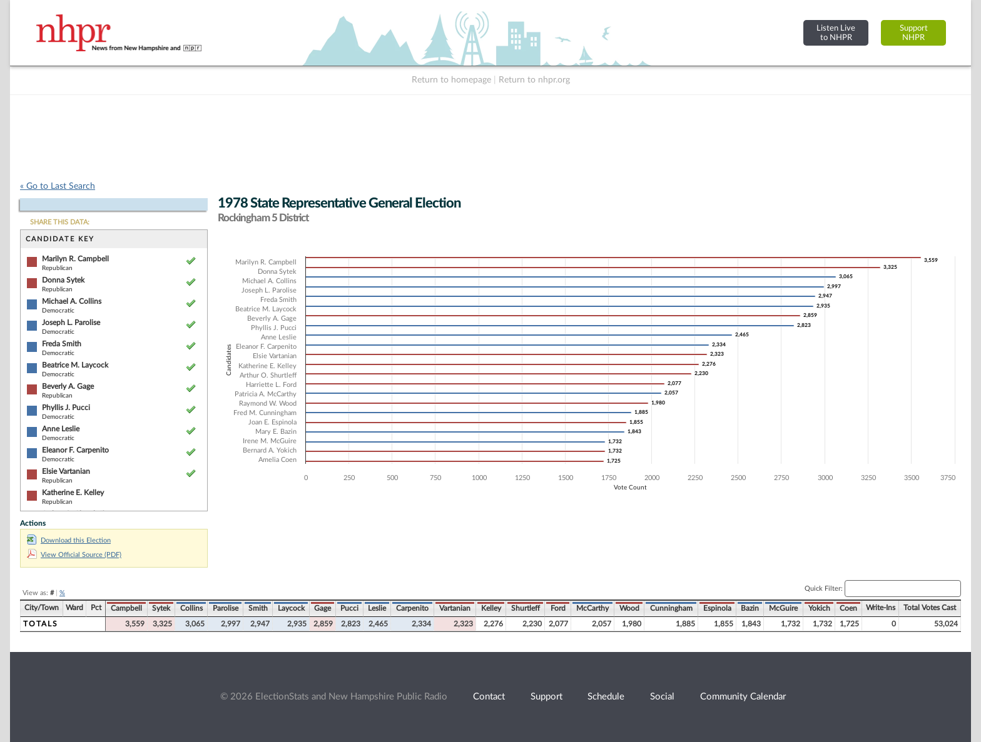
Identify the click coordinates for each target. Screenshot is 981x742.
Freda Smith (61, 344)
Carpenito (412, 608)
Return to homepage (451, 80)
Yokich (819, 608)
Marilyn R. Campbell (75, 259)
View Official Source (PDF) (74, 554)
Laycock (291, 608)
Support (546, 696)
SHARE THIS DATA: (59, 222)
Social (662, 696)
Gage (322, 608)
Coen (848, 608)
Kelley (491, 608)
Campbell (126, 608)
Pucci (349, 608)
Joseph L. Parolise (71, 322)
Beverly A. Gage (68, 386)
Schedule (605, 696)
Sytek (161, 608)
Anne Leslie (60, 429)
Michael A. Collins (71, 301)
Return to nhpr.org (534, 80)
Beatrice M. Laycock (75, 365)
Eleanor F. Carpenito (75, 450)
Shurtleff (525, 608)
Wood (629, 608)
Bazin (750, 608)
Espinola (717, 608)
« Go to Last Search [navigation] (57, 186)
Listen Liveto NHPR (835, 32)
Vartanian (454, 608)
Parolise (225, 608)
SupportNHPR (914, 32)
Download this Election (69, 540)
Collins (191, 608)
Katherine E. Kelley (73, 492)
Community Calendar (743, 696)
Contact (489, 696)
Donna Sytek (63, 280)
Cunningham (671, 608)
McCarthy (592, 608)
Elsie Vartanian (66, 471)
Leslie (377, 608)
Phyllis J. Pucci (66, 407)
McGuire (783, 608)
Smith (258, 608)
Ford (558, 608)
